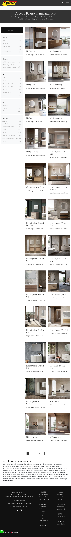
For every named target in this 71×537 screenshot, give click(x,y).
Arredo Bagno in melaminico (46, 8)
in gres (4, 78)
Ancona (4, 121)
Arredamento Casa (25, 8)
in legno (5, 89)
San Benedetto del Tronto (10, 138)
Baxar (4, 40)
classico (4, 105)
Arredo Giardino (60, 524)
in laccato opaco (7, 86)
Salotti (43, 513)
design (4, 108)
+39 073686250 (20, 500)
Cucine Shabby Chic (43, 499)
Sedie (43, 518)
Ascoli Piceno (6, 124)
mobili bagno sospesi (9, 68)
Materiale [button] (5, 75)
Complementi (61, 509)
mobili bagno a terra (9, 62)
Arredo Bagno (34, 8)
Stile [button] (3, 102)
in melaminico (6, 92)
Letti (43, 528)
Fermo (4, 129)
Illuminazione (60, 507)
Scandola (5, 49)
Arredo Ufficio (61, 516)
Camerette (61, 499)
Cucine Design (43, 494)
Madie (43, 511)
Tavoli (43, 516)
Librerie (43, 507)
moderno (5, 111)
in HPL (4, 81)
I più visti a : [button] (6, 118)
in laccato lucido (7, 83)
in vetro (4, 95)
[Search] (62, 3)
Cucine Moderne (43, 497)
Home (18, 8)
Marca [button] (4, 37)
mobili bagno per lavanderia (11, 65)
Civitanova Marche (8, 127)
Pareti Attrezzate (43, 509)
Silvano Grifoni (7, 52)
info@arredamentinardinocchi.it (21, 503)
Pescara (4, 132)
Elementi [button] (5, 59)
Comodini (60, 492)
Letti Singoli (60, 494)
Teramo (4, 141)
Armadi (61, 497)
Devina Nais (6, 46)
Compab (5, 43)
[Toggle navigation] (67, 3)
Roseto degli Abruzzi (8, 135)
